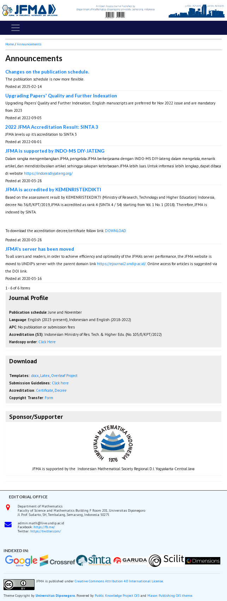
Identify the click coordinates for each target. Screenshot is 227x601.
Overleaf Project (64, 375)
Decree (61, 390)
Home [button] (9, 44)
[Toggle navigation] (15, 28)
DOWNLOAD (116, 230)
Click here (60, 383)
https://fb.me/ (44, 527)
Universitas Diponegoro (55, 595)
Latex (45, 375)
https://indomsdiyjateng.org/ (48, 173)
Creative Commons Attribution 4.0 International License (119, 581)
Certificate (44, 390)
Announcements (29, 44)
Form (49, 397)
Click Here (47, 341)
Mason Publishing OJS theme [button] (169, 595)
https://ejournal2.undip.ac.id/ (121, 263)
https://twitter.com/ (45, 531)
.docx (35, 375)
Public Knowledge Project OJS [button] (117, 595)
